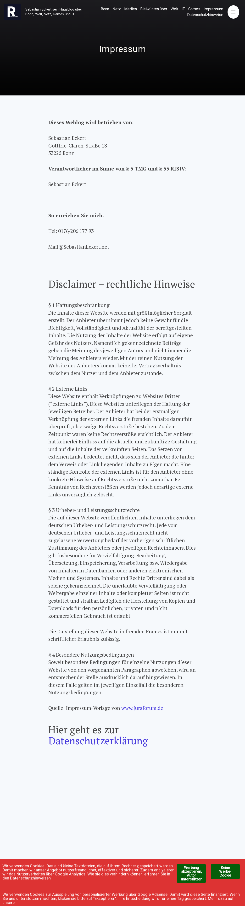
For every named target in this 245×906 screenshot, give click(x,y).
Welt (174, 9)
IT (183, 9)
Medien (130, 9)
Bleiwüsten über (153, 9)
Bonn (105, 9)
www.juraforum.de (142, 708)
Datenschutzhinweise (205, 14)
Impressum (213, 9)
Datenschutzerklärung (98, 740)
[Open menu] (233, 12)
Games (194, 9)
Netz (116, 9)
